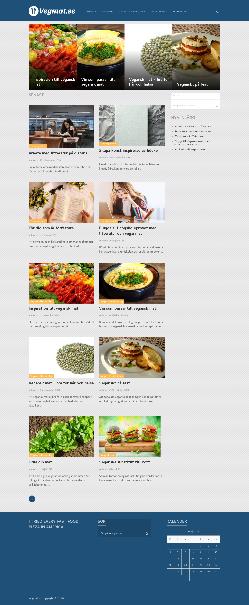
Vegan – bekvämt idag (132, 12)
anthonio (33, 160)
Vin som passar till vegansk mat (127, 309)
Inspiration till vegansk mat (53, 309)
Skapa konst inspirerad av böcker (129, 151)
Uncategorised (37, 146)
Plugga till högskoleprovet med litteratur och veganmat (128, 231)
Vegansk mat (159, 12)
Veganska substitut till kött (124, 463)
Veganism (107, 12)
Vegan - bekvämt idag (41, 301)
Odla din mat (40, 463)
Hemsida (91, 12)
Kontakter (179, 12)
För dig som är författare (51, 228)
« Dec (172, 578)
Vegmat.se (35, 598)
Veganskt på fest (114, 384)
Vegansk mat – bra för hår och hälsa (61, 384)
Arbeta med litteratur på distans (58, 154)
